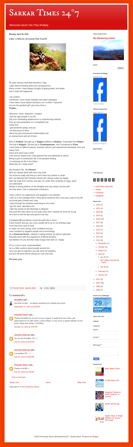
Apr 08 (103, 267)
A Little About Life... (112, 380)
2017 (98, 223)
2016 (98, 226)
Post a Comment (18, 377)
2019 (98, 215)
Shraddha (18, 300)
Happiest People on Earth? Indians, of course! (113, 394)
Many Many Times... (113, 369)
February (102, 271)
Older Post (81, 382)
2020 (98, 212)
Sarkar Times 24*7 (44, 12)
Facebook (99, 193)
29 (98, 303)
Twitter (98, 190)
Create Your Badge (98, 104)
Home (48, 382)
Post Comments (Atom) (29, 387)
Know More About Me (104, 186)
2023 (98, 205)
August (101, 250)
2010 (98, 283)
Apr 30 (103, 257)
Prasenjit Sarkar (21, 315)
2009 (98, 286)
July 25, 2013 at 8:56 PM (24, 357)
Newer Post (14, 382)
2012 (98, 240)
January (101, 275)
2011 (98, 279)
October (101, 247)
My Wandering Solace (104, 38)
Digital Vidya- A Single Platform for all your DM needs (114, 418)
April (100, 254)
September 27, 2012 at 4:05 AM (27, 307)
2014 (98, 233)
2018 (98, 219)
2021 (98, 208)
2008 (98, 290)
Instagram (99, 196)
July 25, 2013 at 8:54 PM (24, 342)
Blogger (95, 437)
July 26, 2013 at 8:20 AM (24, 372)
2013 (98, 237)
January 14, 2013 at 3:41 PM (25, 327)
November (102, 243)
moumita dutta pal (22, 335)
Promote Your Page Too (99, 143)
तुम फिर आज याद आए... (113, 404)
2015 (98, 230)
